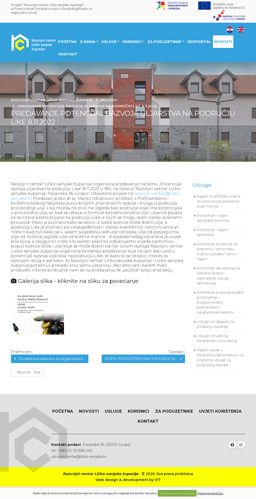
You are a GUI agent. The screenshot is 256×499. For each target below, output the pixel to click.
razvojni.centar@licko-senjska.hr (79, 456)
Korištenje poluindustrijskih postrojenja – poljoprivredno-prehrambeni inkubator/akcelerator (220, 302)
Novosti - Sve (27, 372)
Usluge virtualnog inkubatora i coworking (217, 338)
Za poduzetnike (164, 41)
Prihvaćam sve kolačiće (177, 493)
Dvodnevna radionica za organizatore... (49, 359)
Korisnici (132, 41)
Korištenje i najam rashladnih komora (213, 218)
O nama (87, 41)
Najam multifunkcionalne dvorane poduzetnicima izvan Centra (219, 201)
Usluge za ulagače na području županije (215, 324)
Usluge (109, 41)
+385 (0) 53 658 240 (75, 450)
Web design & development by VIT (128, 480)
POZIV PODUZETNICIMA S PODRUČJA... (143, 359)
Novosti (223, 41)
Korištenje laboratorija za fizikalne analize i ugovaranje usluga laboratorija (218, 275)
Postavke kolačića (210, 493)
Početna (67, 41)
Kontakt (68, 54)
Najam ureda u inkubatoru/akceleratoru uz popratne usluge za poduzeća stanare (220, 357)
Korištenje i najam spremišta (212, 232)
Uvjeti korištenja (220, 411)
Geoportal (199, 41)
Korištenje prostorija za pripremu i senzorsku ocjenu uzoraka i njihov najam (217, 251)
